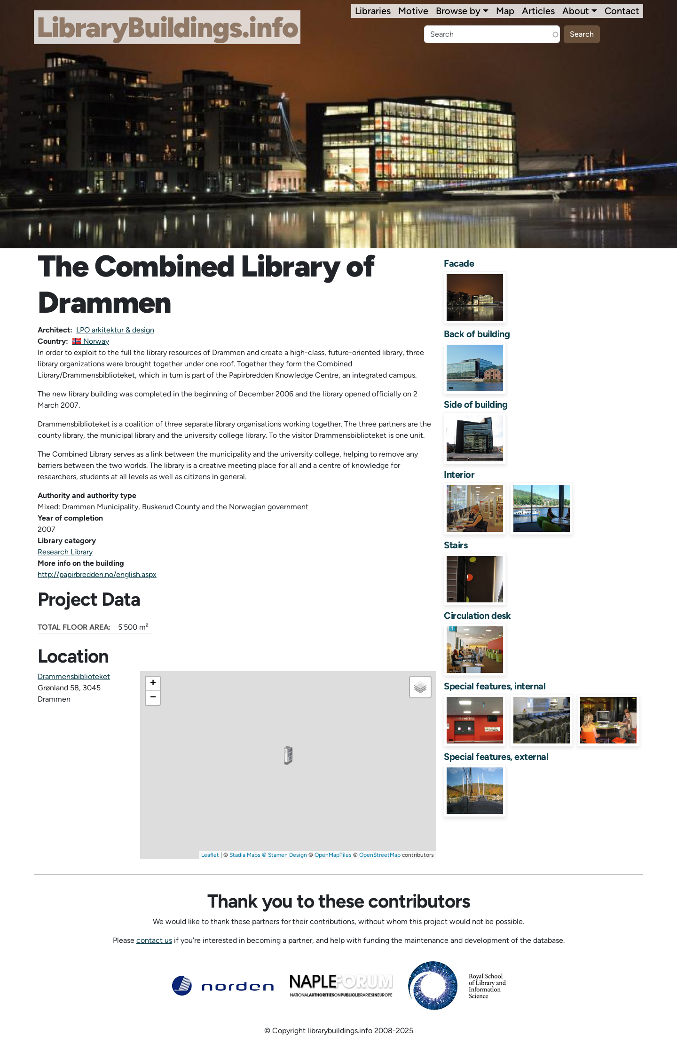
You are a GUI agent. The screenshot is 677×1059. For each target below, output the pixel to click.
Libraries (373, 10)
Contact (622, 10)
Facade (459, 263)
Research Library (65, 551)
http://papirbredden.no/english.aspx (97, 574)
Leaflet (210, 855)
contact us (154, 940)
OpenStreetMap (380, 855)
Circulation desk (477, 615)
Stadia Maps (244, 855)
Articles (538, 10)
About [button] (575, 10)
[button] (288, 755)
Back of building (477, 334)
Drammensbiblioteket (74, 676)
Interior (459, 474)
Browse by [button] (458, 10)
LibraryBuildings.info (167, 27)
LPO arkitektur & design (115, 329)
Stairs (455, 545)
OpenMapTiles (333, 855)
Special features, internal (494, 686)
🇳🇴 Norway (90, 341)
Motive (413, 10)
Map (505, 10)
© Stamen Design (284, 855)
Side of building (475, 404)
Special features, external (496, 756)
